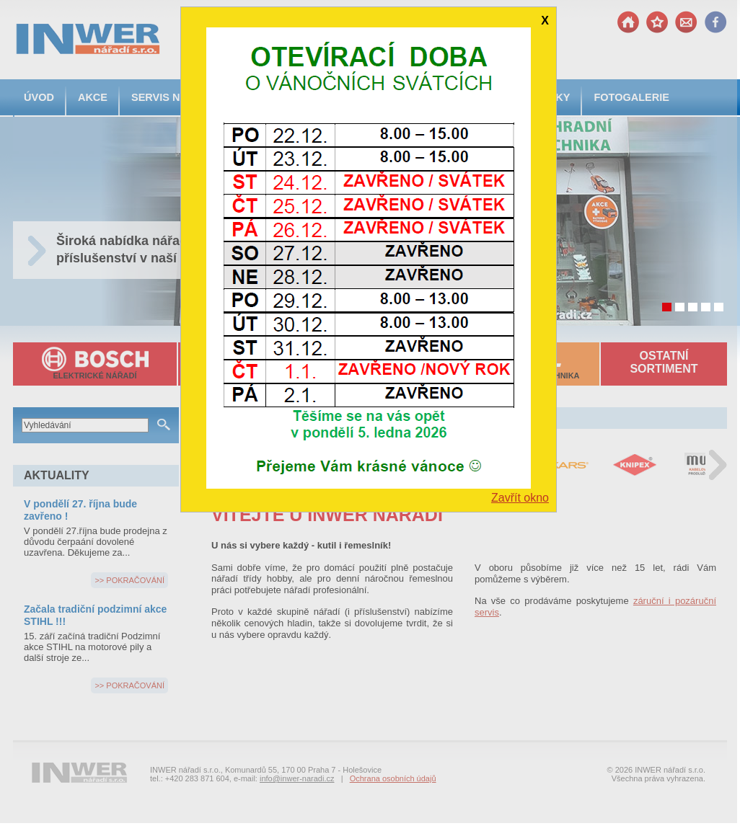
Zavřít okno (520, 498)
